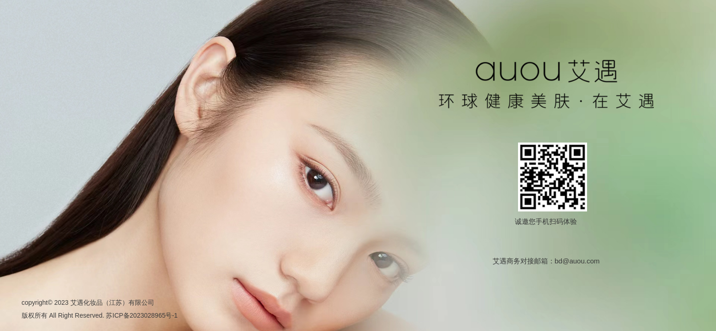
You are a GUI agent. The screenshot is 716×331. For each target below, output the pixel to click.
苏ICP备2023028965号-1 (142, 315)
